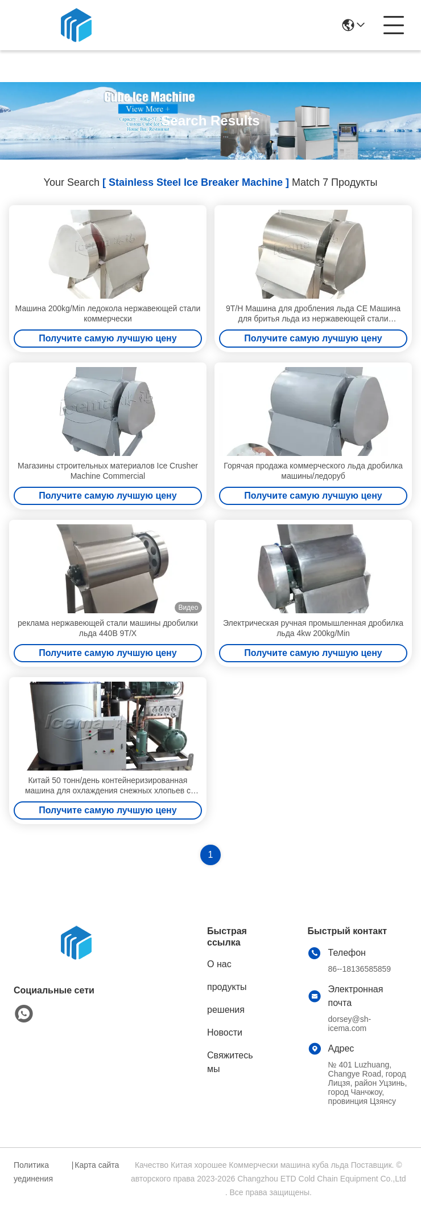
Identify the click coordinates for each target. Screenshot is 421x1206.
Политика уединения (33, 1171)
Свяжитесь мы (230, 1062)
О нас (219, 964)
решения (226, 1009)
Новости (224, 1032)
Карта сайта (97, 1165)
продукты (226, 987)
